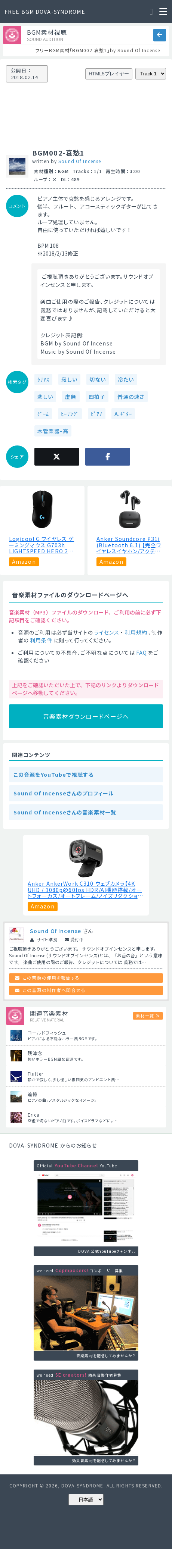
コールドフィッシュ (47, 1032)
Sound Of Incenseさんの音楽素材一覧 (64, 812)
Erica (34, 1114)
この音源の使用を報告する (51, 977)
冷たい (126, 379)
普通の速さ (131, 396)
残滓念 (35, 1053)
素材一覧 (145, 1015)
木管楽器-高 (52, 431)
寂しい (69, 379)
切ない (97, 379)
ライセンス (107, 632)
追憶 (32, 1094)
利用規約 (136, 632)
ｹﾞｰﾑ (43, 413)
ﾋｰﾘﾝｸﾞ (70, 413)
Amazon (24, 561)
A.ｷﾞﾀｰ (123, 413)
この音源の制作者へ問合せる (54, 990)
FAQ (141, 652)
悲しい (45, 396)
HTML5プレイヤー (109, 73)
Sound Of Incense (79, 161)
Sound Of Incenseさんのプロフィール (63, 793)
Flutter (35, 1073)
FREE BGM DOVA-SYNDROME (44, 11)
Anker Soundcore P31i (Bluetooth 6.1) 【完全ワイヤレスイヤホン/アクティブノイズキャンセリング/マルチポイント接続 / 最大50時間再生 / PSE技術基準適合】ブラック (129, 545)
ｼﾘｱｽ (43, 379)
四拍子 (97, 396)
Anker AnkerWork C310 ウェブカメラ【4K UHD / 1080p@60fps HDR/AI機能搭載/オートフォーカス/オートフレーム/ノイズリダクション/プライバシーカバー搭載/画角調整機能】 (85, 889)
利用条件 (41, 640)
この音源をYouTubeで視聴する (53, 774)
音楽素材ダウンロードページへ (86, 716)
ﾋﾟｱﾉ (96, 413)
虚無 (70, 396)
